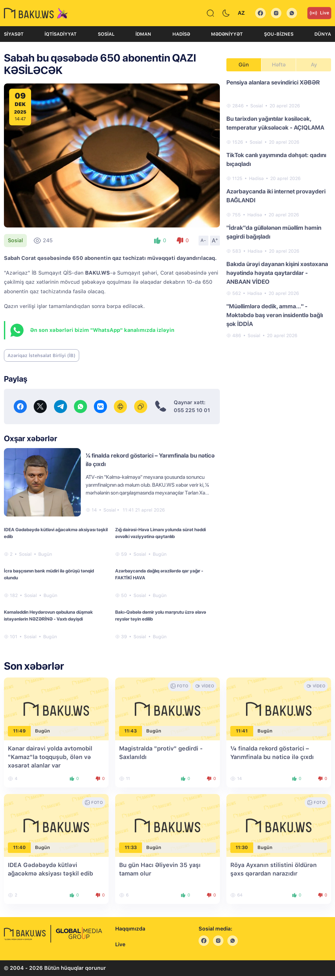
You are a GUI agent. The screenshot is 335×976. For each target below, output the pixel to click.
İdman (143, 34)
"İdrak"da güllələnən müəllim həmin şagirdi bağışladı (273, 232)
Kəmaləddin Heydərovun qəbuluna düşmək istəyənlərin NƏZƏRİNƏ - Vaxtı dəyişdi (48, 615)
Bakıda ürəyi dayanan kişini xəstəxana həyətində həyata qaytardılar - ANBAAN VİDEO (277, 273)
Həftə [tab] (279, 65)
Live (319, 13)
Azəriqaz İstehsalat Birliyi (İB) (42, 355)
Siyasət (14, 34)
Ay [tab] (314, 65)
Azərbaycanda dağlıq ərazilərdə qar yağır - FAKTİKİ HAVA (159, 574)
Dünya (322, 34)
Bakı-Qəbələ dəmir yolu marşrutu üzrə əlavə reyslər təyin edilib (160, 615)
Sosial (106, 34)
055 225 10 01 (192, 410)
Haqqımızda (130, 929)
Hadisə (181, 34)
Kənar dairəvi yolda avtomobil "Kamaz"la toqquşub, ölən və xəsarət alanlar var (50, 757)
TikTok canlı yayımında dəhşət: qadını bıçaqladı (276, 159)
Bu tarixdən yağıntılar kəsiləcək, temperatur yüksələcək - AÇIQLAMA (275, 123)
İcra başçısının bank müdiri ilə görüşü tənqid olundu (49, 574)
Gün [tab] (243, 65)
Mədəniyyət (227, 34)
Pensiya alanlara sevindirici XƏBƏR (273, 82)
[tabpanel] (278, 208)
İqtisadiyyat (60, 34)
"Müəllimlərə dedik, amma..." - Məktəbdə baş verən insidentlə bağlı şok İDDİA (274, 315)
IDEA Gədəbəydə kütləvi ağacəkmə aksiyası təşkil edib (56, 533)
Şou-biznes (278, 34)
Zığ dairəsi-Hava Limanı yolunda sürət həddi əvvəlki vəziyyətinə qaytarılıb (160, 533)
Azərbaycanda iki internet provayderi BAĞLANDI (276, 196)
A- (203, 240)
